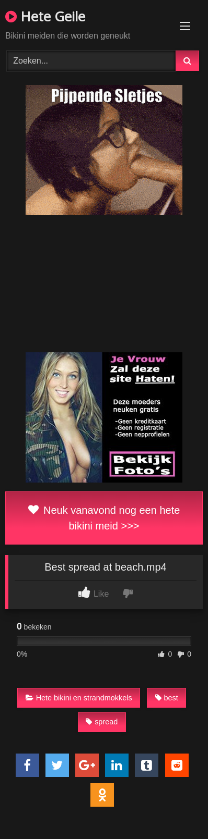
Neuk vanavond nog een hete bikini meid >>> (104, 518)
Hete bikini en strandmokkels (79, 698)
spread (102, 722)
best (166, 698)
